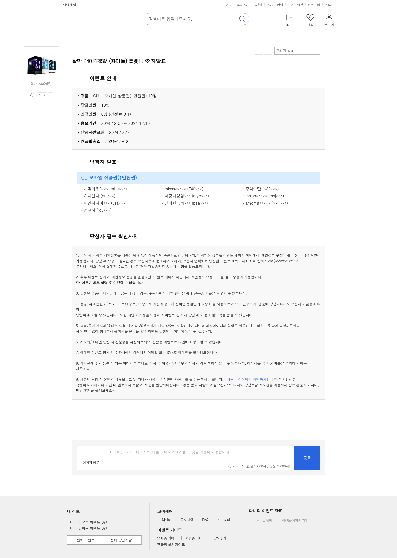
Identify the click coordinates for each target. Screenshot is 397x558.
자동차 (227, 4)
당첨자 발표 (296, 50)
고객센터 (164, 519)
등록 (307, 458)
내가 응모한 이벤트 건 (87, 522)
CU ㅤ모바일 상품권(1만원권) (120, 96)
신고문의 (223, 519)
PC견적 (257, 4)
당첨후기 (219, 538)
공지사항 (186, 519)
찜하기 (258, 51)
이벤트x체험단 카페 (291, 520)
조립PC (242, 4)
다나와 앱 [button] (69, 4)
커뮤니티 (314, 4)
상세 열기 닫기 (318, 78)
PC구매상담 (275, 4)
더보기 (330, 4)
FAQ (205, 519)
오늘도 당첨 (261, 520)
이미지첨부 (91, 458)
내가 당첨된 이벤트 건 (87, 528)
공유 (268, 50)
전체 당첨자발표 (122, 539)
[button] (290, 21)
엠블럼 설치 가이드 (171, 544)
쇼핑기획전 (295, 4)
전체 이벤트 (85, 539)
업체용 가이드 (167, 538)
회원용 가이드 (195, 538)
